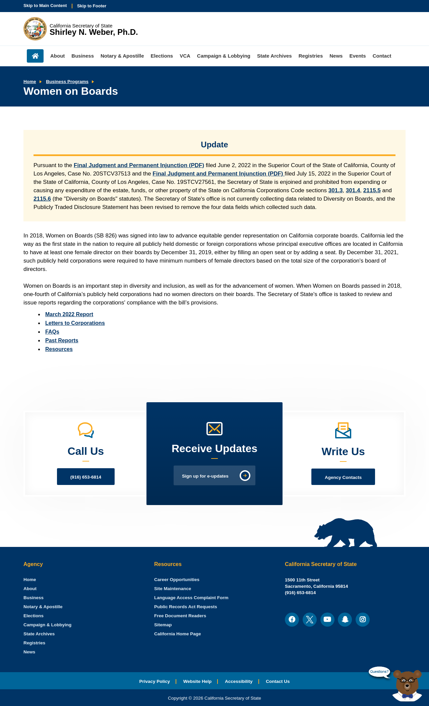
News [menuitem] (336, 55)
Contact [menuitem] (382, 55)
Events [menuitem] (357, 55)
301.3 (335, 190)
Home (29, 81)
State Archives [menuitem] (274, 55)
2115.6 (42, 199)
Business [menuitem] (82, 55)
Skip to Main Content (45, 5)
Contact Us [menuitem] (278, 681)
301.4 (353, 190)
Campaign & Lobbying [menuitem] (223, 55)
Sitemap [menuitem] (163, 624)
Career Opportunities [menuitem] (176, 579)
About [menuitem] (57, 55)
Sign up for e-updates (205, 476)
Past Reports (61, 340)
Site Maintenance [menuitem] (172, 588)
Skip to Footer (91, 5)
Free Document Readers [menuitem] (180, 615)
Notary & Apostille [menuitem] (122, 55)
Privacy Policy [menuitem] (154, 681)
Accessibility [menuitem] (239, 681)
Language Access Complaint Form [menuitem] (191, 597)
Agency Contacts (343, 477)
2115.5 (372, 190)
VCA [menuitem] (185, 55)
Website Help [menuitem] (197, 681)
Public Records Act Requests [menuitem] (185, 606)
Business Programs (67, 81)
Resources (59, 349)
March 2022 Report (69, 314)
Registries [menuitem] (311, 55)
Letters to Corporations (75, 323)
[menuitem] (29, 579)
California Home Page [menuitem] (177, 633)
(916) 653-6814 (85, 477)
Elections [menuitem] (162, 55)
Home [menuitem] (35, 56)
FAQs (52, 332)
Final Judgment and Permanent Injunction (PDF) (139, 165)
